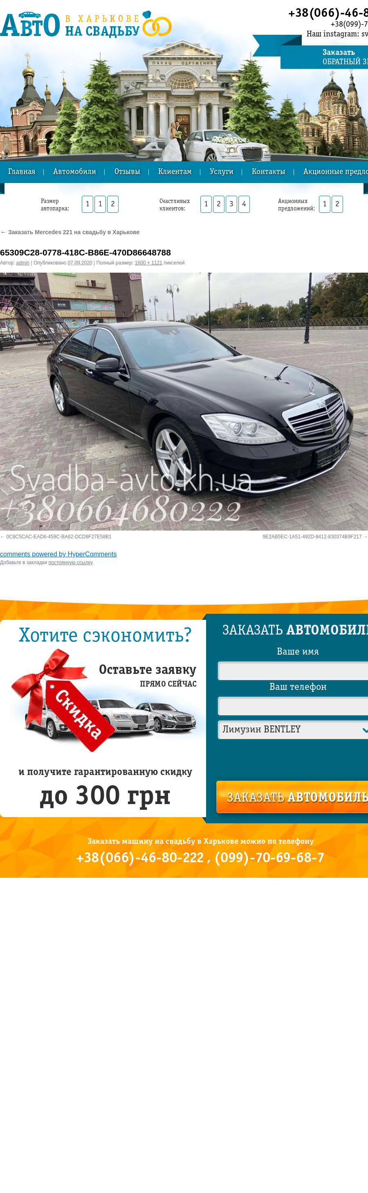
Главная (21, 172)
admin (23, 263)
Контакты (268, 172)
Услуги (221, 172)
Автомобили (74, 172)
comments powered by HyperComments (58, 554)
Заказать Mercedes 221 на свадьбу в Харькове (69, 232)
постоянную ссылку (70, 562)
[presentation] (298, 759)
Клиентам (175, 172)
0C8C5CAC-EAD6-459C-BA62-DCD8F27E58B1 (58, 537)
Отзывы (127, 172)
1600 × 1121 (148, 263)
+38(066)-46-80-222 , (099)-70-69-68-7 (200, 858)
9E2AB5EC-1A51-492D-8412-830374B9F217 (312, 537)
